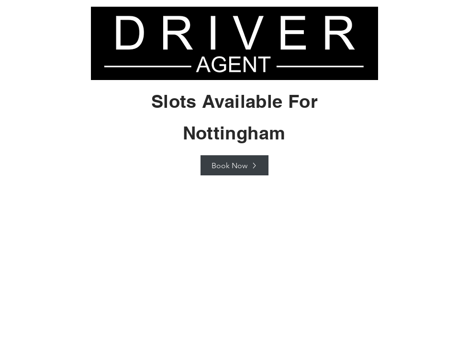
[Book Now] (234, 165)
